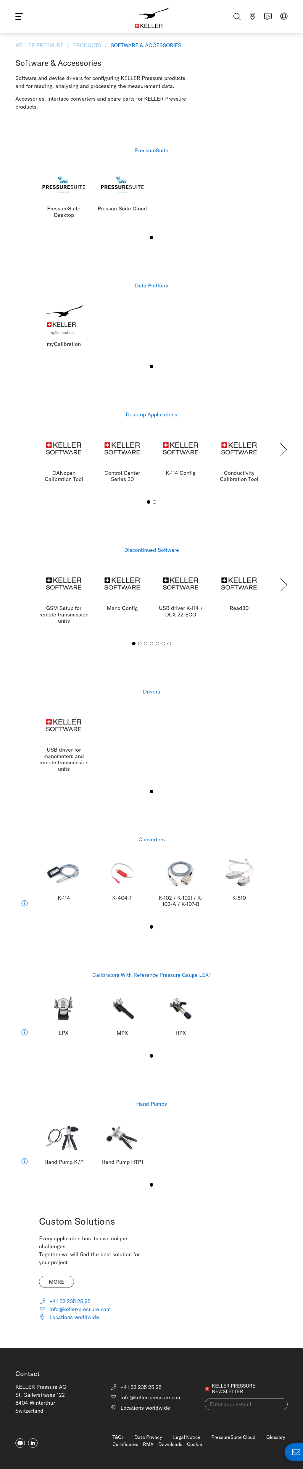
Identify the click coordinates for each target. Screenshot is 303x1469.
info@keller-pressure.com (75, 1309)
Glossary (275, 1437)
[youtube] (20, 1443)
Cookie (194, 1444)
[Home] (151, 18)
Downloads (170, 1444)
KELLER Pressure (40, 45)
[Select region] (284, 18)
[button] (151, 237)
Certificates (125, 1444)
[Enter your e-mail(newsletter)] (246, 1404)
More (56, 1281)
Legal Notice (187, 1437)
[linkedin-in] (33, 1443)
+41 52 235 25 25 (65, 1301)
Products (87, 45)
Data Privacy (148, 1437)
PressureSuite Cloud (233, 1437)
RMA (148, 1444)
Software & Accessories (145, 45)
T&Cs (118, 1437)
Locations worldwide (69, 1317)
